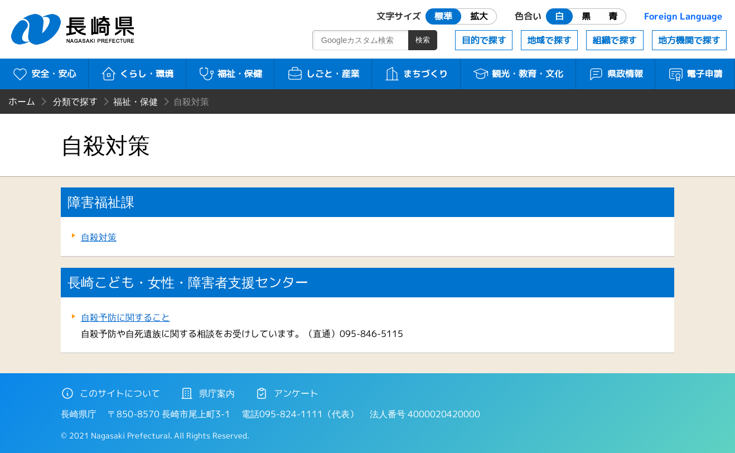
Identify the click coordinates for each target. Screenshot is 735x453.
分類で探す (75, 101)
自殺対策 (99, 237)
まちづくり (416, 73)
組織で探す (614, 40)
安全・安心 (44, 73)
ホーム (21, 101)
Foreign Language (683, 16)
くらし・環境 (136, 73)
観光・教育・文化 (517, 73)
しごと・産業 (323, 73)
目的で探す (484, 40)
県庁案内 (207, 393)
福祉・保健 (230, 73)
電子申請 (695, 73)
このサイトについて (110, 393)
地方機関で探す (689, 40)
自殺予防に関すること (125, 317)
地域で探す (549, 40)
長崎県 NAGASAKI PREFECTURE (74, 29)
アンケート (286, 393)
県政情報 (615, 73)
